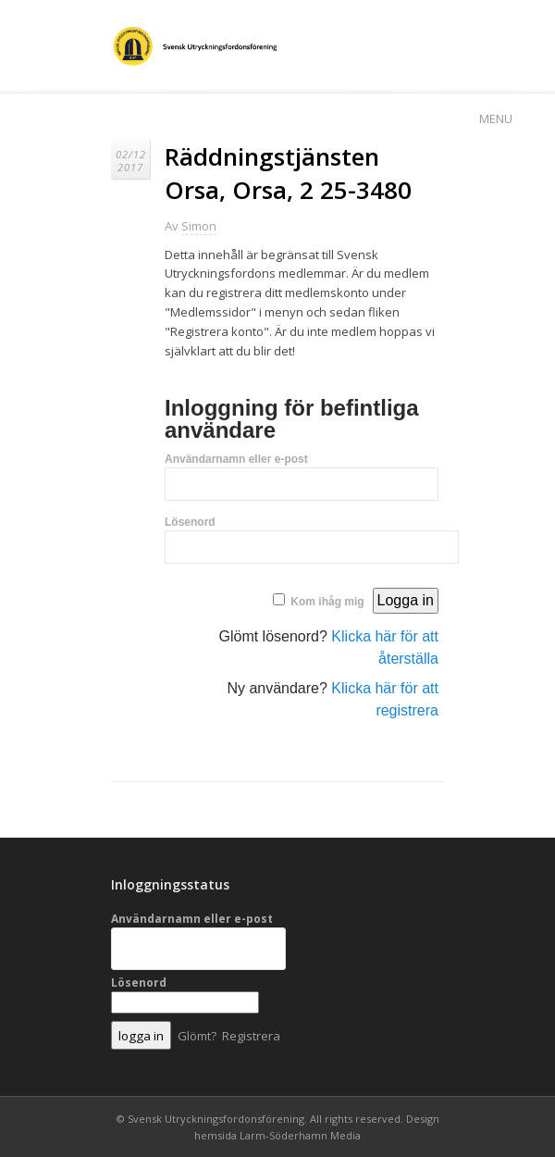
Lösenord (190, 522)
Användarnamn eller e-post (236, 459)
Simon (198, 226)
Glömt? (197, 1035)
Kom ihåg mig (327, 601)
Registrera (251, 1035)
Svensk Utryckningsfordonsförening (216, 1119)
